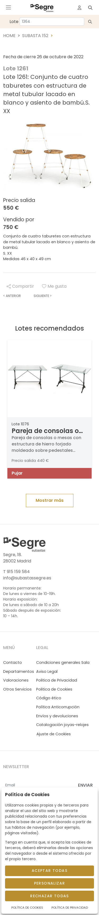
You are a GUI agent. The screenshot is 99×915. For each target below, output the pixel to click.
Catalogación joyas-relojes (62, 724)
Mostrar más (50, 500)
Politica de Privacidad (56, 680)
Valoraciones (16, 680)
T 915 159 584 (16, 572)
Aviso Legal (47, 671)
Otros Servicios (17, 689)
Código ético (48, 698)
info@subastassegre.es (27, 578)
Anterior (12, 296)
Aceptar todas (49, 870)
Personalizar (49, 883)
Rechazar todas (49, 896)
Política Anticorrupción (57, 707)
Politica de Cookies (54, 689)
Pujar (17, 473)
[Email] (38, 786)
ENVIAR (85, 785)
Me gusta (54, 286)
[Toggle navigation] (8, 7)
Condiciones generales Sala (62, 662)
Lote (14, 22)
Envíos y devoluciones (57, 716)
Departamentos (18, 671)
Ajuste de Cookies (53, 734)
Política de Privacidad (69, 907)
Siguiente (42, 296)
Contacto (12, 662)
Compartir (20, 286)
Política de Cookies (27, 907)
